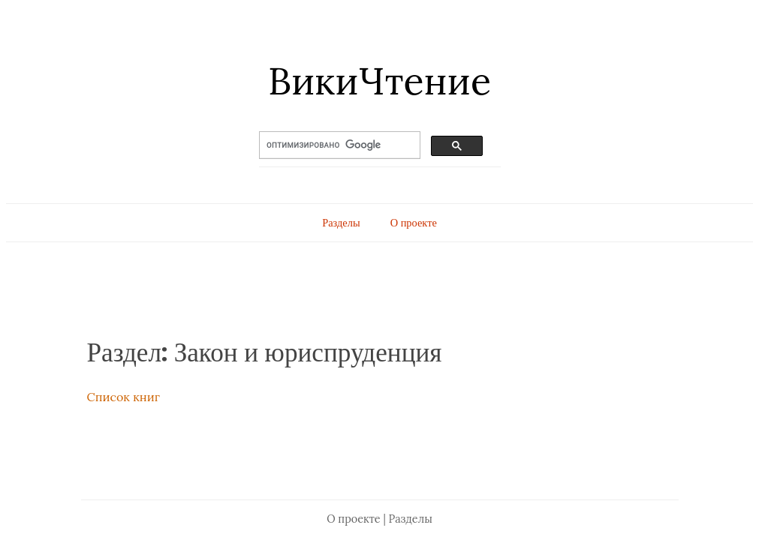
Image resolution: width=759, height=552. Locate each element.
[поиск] (327, 145)
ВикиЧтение (379, 81)
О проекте (413, 222)
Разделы (341, 222)
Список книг (123, 396)
